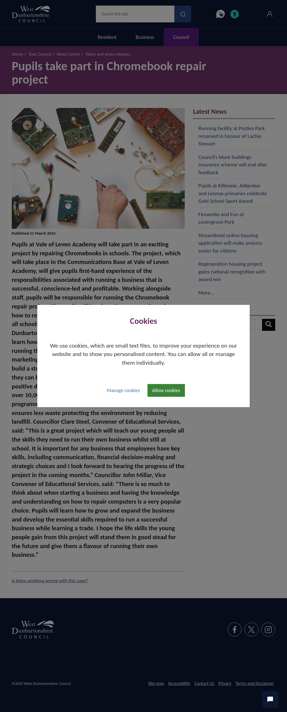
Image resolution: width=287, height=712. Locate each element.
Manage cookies (123, 390)
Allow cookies (166, 390)
